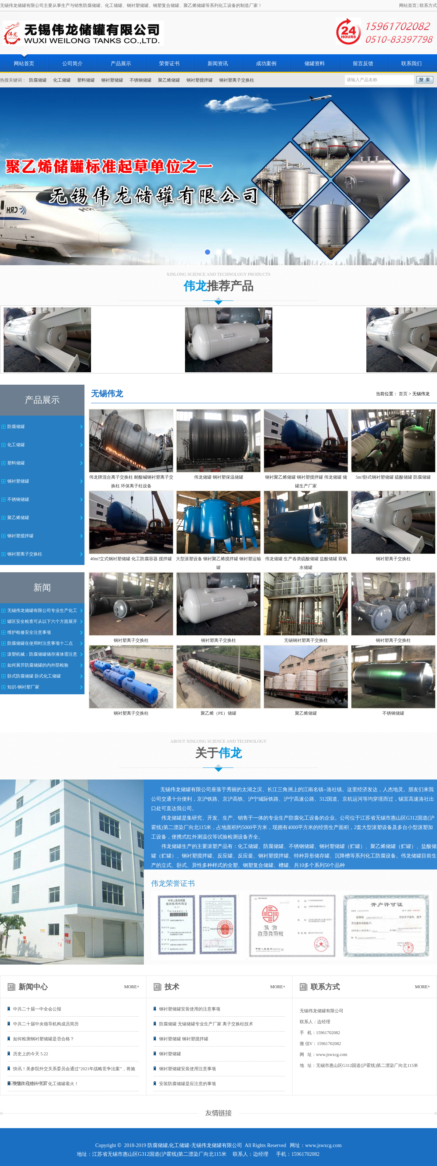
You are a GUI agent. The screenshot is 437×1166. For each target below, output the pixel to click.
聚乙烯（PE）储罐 (218, 713)
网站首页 (408, 5)
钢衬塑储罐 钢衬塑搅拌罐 (183, 1038)
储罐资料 (314, 63)
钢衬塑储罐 (112, 80)
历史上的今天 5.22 (30, 1053)
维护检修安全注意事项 (29, 632)
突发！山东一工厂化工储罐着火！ (46, 1083)
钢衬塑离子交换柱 (236, 80)
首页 (403, 393)
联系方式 (428, 5)
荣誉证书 (169, 63)
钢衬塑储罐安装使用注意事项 (187, 1068)
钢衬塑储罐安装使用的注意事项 (189, 1009)
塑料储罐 (86, 80)
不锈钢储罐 (140, 80)
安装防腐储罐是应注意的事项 (187, 1083)
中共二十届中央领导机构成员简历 (46, 1023)
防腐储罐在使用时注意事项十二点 (40, 643)
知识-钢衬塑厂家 (23, 687)
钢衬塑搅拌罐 (199, 80)
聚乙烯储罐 (169, 80)
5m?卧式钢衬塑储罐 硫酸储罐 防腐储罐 (393, 477)
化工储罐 (62, 80)
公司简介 (72, 63)
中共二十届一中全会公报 (37, 1009)
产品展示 (121, 63)
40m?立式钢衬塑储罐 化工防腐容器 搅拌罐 (131, 558)
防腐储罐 (38, 80)
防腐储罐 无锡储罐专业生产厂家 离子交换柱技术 (206, 1023)
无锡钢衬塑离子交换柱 (306, 640)
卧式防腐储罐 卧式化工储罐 (34, 676)
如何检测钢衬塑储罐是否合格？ (43, 1038)
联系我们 (411, 63)
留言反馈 (363, 63)
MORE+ (131, 986)
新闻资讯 (218, 63)
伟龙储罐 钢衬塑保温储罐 (218, 477)
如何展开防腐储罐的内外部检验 (37, 665)
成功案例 (266, 63)
